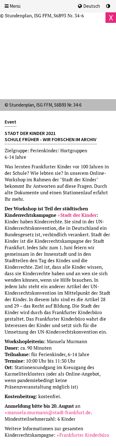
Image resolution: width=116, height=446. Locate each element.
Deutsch (89, 6)
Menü (12, 6)
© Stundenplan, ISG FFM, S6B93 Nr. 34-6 (42, 15)
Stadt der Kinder (78, 215)
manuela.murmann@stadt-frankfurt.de (49, 412)
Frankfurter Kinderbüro (84, 435)
